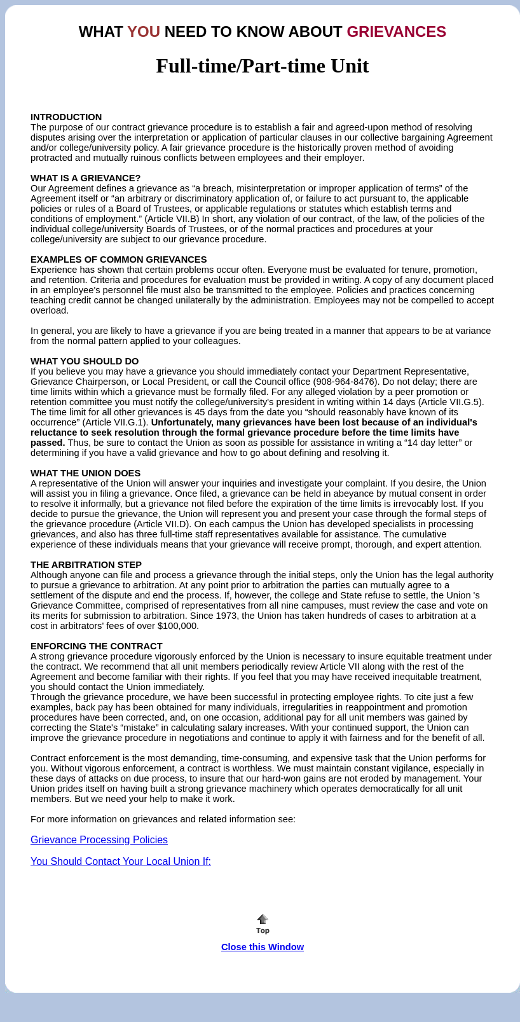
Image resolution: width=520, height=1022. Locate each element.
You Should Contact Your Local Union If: (121, 861)
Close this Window (262, 947)
